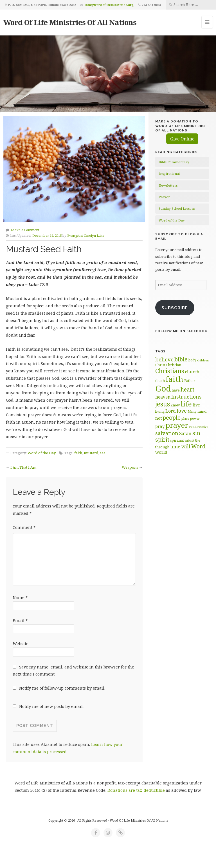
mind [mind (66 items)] (201, 411)
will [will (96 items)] (185, 446)
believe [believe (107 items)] (164, 359)
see (102, 452)
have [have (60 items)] (176, 390)
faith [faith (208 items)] (174, 379)
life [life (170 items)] (186, 403)
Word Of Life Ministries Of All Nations (69, 22)
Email (20, 620)
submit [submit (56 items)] (189, 440)
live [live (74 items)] (196, 405)
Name (20, 597)
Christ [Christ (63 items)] (160, 365)
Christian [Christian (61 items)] (173, 365)
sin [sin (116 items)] (196, 433)
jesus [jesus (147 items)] (162, 404)
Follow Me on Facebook (181, 331)
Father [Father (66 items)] (189, 380)
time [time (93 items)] (175, 446)
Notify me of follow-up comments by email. (62, 688)
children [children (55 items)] (203, 360)
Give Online (182, 139)
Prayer (164, 197)
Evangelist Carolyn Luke (85, 235)
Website (20, 643)
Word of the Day (42, 452)
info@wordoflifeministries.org (109, 5)
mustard (91, 452)
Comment (24, 527)
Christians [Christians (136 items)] (169, 371)
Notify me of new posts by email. (51, 706)
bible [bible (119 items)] (181, 359)
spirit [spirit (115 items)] (162, 439)
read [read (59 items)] (193, 426)
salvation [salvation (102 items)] (166, 433)
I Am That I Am (23, 467)
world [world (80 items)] (161, 452)
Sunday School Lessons (177, 208)
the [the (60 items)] (197, 440)
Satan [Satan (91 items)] (185, 433)
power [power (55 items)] (195, 419)
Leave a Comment (25, 230)
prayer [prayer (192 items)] (176, 425)
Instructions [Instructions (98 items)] (186, 396)
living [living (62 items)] (160, 411)
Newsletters (168, 185)
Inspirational (169, 173)
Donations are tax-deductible (136, 790)
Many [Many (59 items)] (192, 411)
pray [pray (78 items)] (160, 426)
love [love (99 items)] (182, 410)
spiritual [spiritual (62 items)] (177, 440)
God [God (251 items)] (163, 388)
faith (78, 452)
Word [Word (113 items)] (198, 446)
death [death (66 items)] (160, 380)
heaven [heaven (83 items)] (162, 397)
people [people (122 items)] (172, 417)
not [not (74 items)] (158, 418)
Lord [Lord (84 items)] (170, 411)
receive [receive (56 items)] (202, 426)
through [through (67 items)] (162, 447)
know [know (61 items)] (175, 405)
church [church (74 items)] (192, 371)
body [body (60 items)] (192, 360)
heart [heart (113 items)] (187, 389)
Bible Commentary (174, 162)
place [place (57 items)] (185, 418)
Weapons (130, 467)
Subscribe (174, 307)
